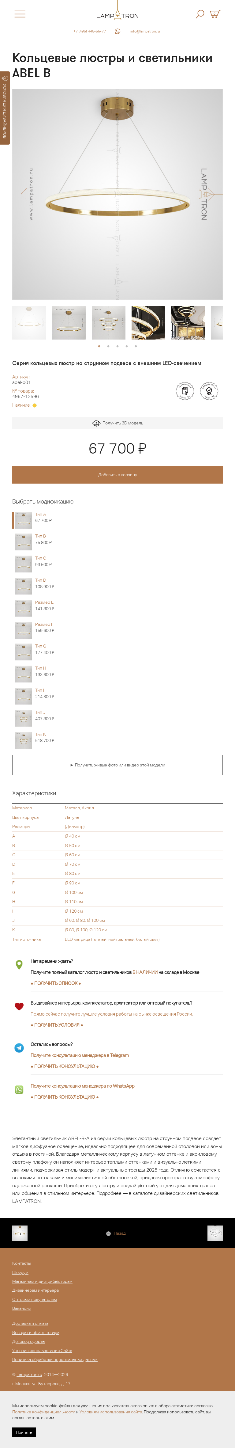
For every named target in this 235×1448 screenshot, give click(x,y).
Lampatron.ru (29, 1374)
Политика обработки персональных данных (55, 1359)
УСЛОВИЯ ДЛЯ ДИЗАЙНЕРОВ (5, 107)
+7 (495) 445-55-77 (89, 31)
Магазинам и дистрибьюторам (42, 1281)
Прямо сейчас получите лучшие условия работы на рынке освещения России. (112, 1014)
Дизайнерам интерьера (35, 1290)
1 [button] (99, 347)
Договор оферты (28, 1341)
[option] (117, 194)
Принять (24, 1432)
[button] (24, 194)
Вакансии (21, 1308)
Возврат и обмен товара (35, 1332)
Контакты (21, 1263)
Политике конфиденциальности (43, 1411)
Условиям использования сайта (111, 1411)
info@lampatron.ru (145, 31)
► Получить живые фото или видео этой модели (117, 764)
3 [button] (117, 347)
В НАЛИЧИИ (145, 972)
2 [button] (108, 347)
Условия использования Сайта (42, 1350)
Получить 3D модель (117, 423)
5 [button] (136, 347)
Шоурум (20, 1272)
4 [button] (127, 347)
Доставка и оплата (30, 1323)
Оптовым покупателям (34, 1299)
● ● (65, 1066)
